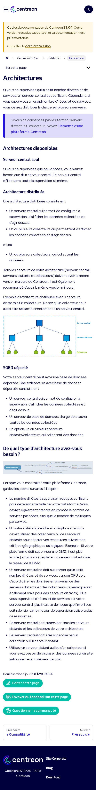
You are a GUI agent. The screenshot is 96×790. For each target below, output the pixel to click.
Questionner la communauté (31, 710)
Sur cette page (16, 68)
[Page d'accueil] (7, 58)
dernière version (38, 46)
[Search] (88, 9)
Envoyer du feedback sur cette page (37, 697)
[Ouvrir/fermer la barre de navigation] (6, 9)
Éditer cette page (23, 683)
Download (53, 777)
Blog (49, 768)
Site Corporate (56, 758)
